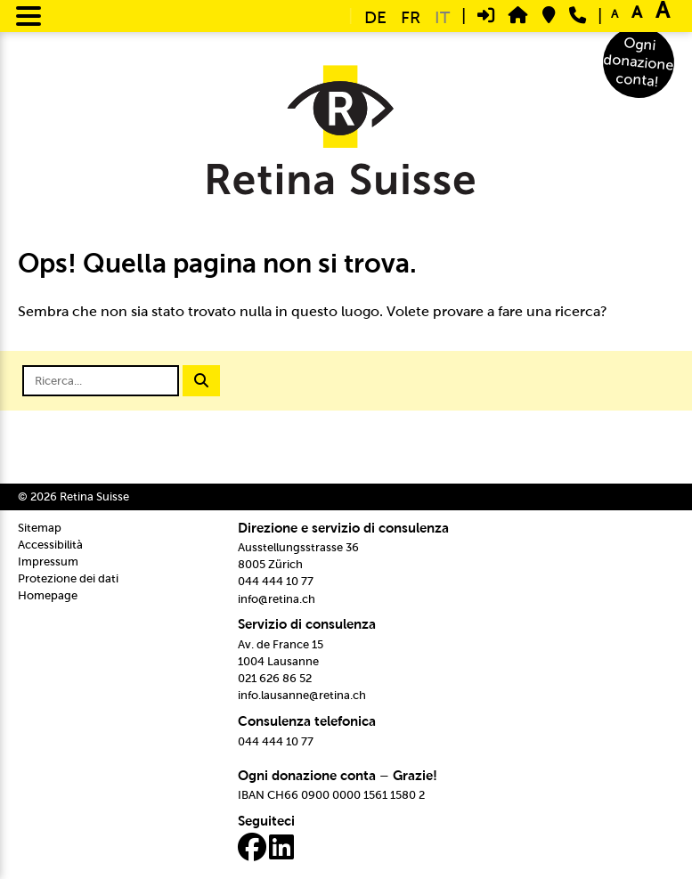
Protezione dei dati (68, 578)
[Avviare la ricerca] (201, 380)
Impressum (48, 561)
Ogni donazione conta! (638, 62)
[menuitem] (375, 16)
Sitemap (39, 527)
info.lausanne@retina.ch (302, 695)
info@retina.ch (276, 599)
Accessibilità (50, 544)
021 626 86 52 (275, 678)
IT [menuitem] (442, 17)
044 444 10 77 (275, 581)
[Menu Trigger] (28, 15)
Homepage (47, 595)
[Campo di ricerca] (100, 380)
